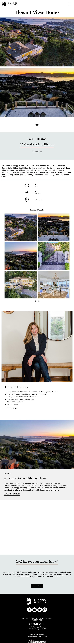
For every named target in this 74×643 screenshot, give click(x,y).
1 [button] (36, 301)
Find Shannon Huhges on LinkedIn (34, 609)
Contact (37, 586)
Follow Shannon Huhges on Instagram (44, 609)
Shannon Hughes (9, 4)
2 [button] (39, 301)
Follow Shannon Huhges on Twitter (39, 609)
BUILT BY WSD (37, 620)
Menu (70, 4)
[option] (37, 256)
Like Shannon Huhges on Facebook (29, 609)
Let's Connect (11, 408)
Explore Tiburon (12, 494)
